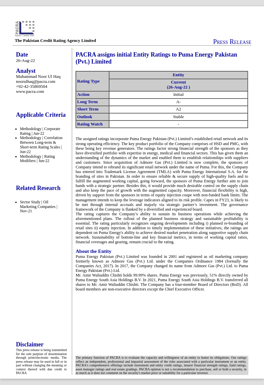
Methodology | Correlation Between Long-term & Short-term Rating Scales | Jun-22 (41, 144)
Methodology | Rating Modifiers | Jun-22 (37, 158)
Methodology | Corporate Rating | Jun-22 (40, 131)
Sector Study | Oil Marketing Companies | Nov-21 (38, 207)
